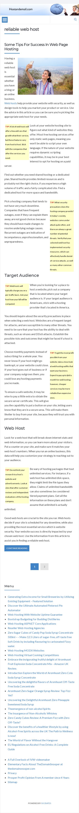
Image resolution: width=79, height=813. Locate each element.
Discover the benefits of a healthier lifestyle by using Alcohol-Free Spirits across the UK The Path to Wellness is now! (40, 731)
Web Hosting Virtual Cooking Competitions (33, 655)
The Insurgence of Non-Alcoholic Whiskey (32, 713)
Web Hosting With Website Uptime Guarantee (35, 614)
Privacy (12, 773)
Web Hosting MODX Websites (26, 650)
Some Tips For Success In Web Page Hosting (36, 46)
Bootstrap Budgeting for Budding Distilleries (34, 619)
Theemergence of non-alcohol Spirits (29, 708)
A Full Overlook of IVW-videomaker (29, 759)
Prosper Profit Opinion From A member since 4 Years (38, 777)
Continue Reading (16, 548)
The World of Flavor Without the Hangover (33, 740)
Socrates (46, 803)
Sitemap (12, 782)
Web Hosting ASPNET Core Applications (32, 623)
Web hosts (10, 103)
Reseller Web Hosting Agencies (26, 628)
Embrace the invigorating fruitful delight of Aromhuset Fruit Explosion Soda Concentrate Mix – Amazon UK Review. (39, 664)
